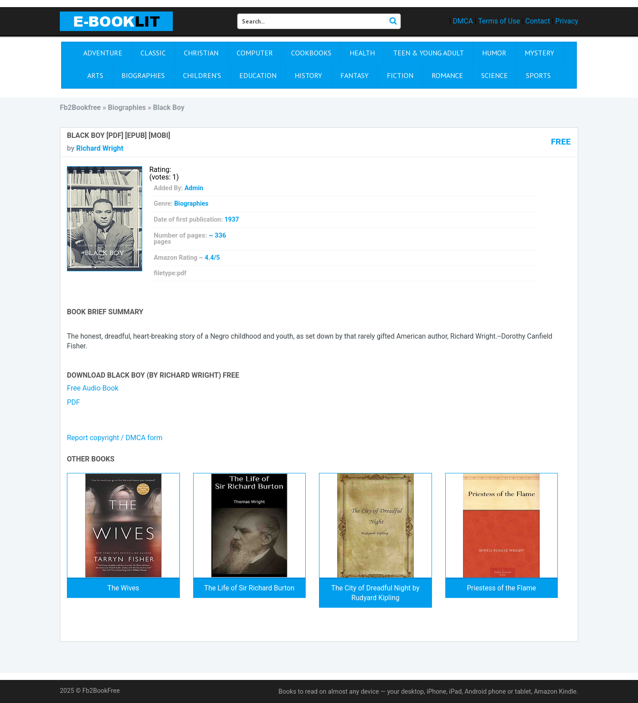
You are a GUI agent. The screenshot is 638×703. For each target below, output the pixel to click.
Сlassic (153, 52)
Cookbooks (311, 52)
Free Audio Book (92, 388)
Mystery (539, 52)
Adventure (102, 52)
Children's (202, 75)
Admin (193, 188)
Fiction (400, 75)
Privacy (566, 21)
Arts (95, 75)
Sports (538, 75)
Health (362, 52)
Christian (201, 52)
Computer (255, 52)
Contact (537, 21)
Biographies (143, 75)
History (308, 75)
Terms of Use (499, 21)
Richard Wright (99, 148)
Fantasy (354, 75)
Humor (494, 52)
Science (494, 75)
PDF (73, 402)
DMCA (463, 21)
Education (257, 75)
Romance (447, 75)
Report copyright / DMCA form (115, 438)
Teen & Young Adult (428, 52)
